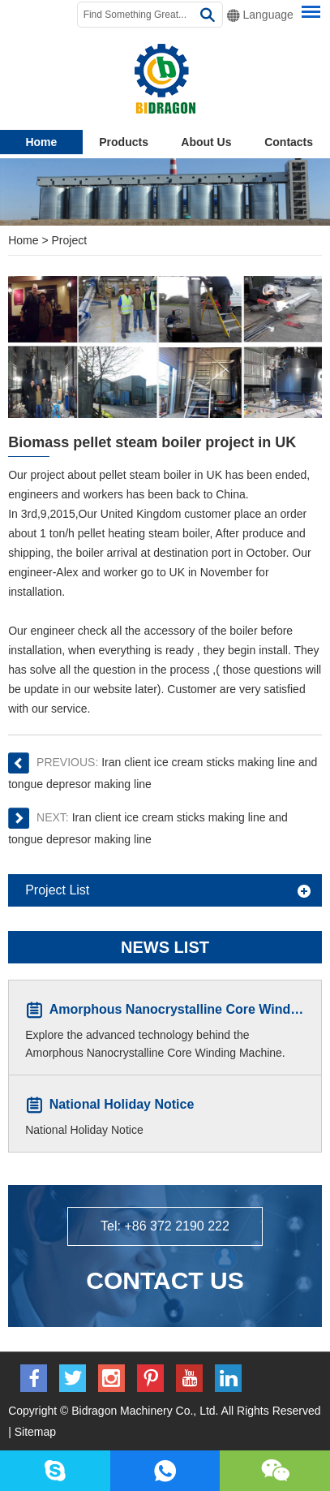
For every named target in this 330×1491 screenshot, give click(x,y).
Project (70, 240)
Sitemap (35, 1431)
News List (165, 947)
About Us (206, 142)
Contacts (288, 142)
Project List (57, 890)
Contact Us (164, 1280)
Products (123, 142)
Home (41, 142)
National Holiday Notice (122, 1105)
